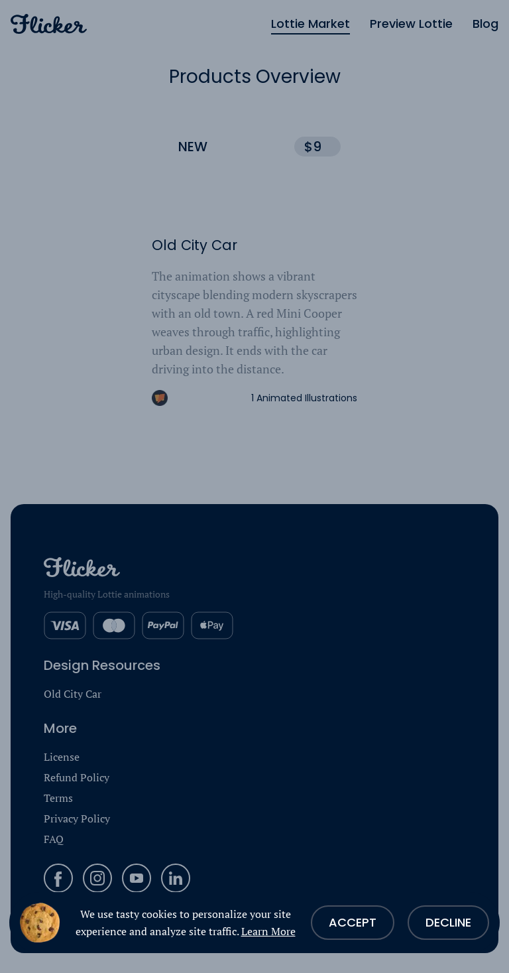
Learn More (268, 931)
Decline (448, 922)
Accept (352, 922)
